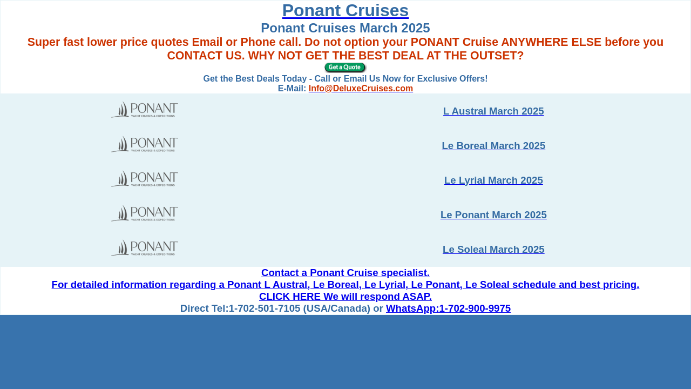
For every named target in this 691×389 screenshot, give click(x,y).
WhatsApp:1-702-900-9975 (448, 308)
